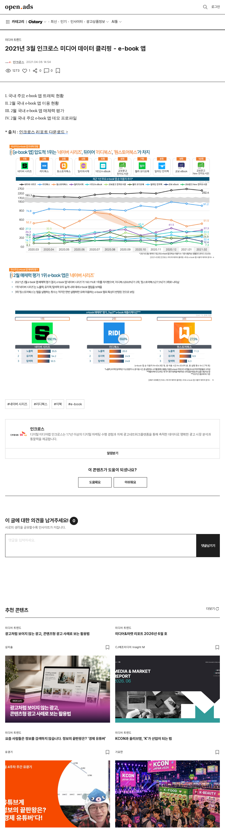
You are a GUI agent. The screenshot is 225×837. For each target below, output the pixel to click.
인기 (63, 22)
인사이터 (76, 22)
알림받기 (112, 453)
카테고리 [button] (14, 21)
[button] (213, 608)
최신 (54, 22)
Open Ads (19, 7)
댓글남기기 (208, 546)
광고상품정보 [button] (95, 22)
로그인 (215, 7)
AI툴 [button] (115, 22)
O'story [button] (38, 22)
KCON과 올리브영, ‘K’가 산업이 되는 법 (143, 739)
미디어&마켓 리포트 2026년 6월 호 (141, 634)
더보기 (213, 608)
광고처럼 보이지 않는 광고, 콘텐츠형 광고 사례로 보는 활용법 (47, 634)
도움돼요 (95, 482)
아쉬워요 (130, 482)
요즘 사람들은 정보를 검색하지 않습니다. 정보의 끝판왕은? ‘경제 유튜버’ (55, 739)
